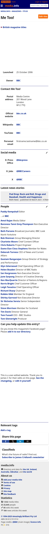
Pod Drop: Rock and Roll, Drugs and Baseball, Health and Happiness (27, 195)
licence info (35, 522)
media (12, 6)
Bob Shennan (7, 238)
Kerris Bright (7, 283)
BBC (18, 80)
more (13, 2)
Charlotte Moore (9, 241)
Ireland (33, 469)
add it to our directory (19, 331)
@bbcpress (21, 160)
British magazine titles (13, 27)
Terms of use (9, 482)
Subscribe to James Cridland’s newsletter (23, 457)
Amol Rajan (6, 220)
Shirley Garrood (9, 297)
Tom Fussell (7, 315)
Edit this (43, 16)
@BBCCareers (23, 171)
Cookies (7, 485)
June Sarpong (8, 276)
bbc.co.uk (21, 113)
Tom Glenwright (9, 318)
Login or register (41, 2)
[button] (5, 441)
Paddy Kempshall (9, 211)
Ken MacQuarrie (9, 280)
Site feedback (10, 494)
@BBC (19, 179)
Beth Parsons (7, 231)
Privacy (7, 488)
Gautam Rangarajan (11, 259)
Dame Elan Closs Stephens (14, 248)
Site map (7, 491)
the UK (26, 469)
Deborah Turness (9, 252)
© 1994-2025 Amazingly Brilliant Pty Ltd (19, 516)
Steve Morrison (8, 308)
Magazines (16, 11)
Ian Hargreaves (9, 273)
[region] (24, 49)
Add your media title (13, 479)
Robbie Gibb (7, 294)
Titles (25, 11)
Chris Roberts (8, 245)
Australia (5, 472)
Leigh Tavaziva (8, 287)
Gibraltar (14, 472)
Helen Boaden (8, 269)
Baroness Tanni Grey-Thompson (17, 224)
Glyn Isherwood (9, 266)
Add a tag (6, 430)
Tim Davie (6, 311)
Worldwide (5, 2)
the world (27, 472)
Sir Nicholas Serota (10, 301)
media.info (5, 11)
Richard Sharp (8, 290)
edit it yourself (23, 380)
